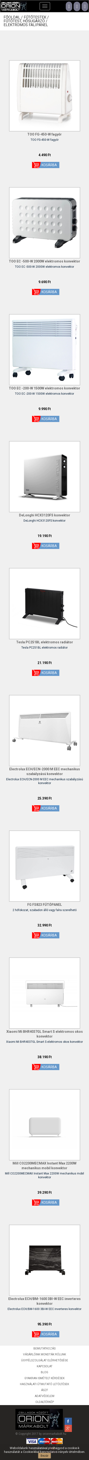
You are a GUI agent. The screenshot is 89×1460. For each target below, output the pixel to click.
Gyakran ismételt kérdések (44, 1378)
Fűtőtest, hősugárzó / (26, 21)
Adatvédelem (44, 1396)
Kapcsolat (44, 1366)
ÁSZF (44, 1390)
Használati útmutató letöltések (44, 1384)
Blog (44, 1372)
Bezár (44, 1455)
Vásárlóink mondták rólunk (44, 1354)
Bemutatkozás (44, 1348)
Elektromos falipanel (26, 25)
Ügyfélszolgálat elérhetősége (44, 1360)
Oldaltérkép (44, 1402)
